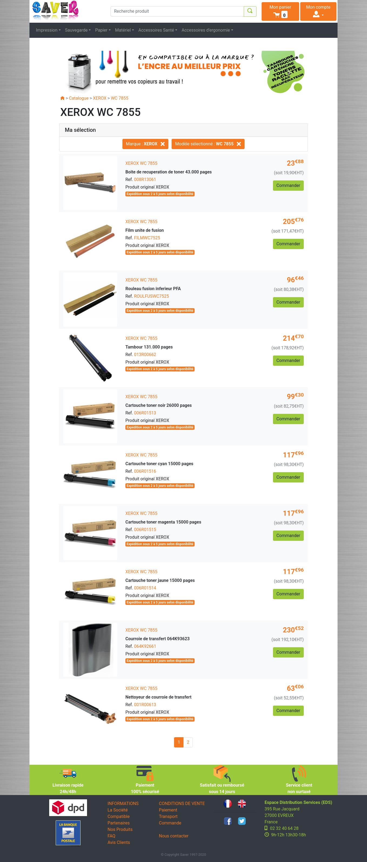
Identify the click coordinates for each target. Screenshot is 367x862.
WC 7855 (119, 98)
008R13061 (145, 179)
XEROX (99, 98)
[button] (280, 11)
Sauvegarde (76, 30)
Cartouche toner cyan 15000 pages (159, 463)
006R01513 (145, 412)
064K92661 (145, 646)
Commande (170, 823)
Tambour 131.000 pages (149, 347)
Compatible (119, 816)
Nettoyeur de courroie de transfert (158, 697)
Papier (101, 30)
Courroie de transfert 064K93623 (157, 638)
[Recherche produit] (177, 11)
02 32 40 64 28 (284, 828)
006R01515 (145, 529)
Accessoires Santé (156, 30)
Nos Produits (120, 829)
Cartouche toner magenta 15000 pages (163, 522)
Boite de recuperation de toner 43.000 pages (168, 172)
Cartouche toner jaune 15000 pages (160, 580)
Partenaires (119, 823)
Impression (47, 30)
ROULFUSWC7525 (151, 296)
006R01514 (145, 588)
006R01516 (145, 471)
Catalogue (78, 98)
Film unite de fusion (144, 230)
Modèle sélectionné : (208, 143)
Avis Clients (119, 842)
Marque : (145, 143)
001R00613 (145, 704)
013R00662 (145, 354)
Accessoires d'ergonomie (206, 30)
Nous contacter (173, 835)
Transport (168, 816)
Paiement (168, 810)
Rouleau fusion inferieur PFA (153, 288)
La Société (118, 810)
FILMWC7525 (147, 237)
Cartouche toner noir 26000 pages (158, 405)
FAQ (111, 835)
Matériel (123, 30)
